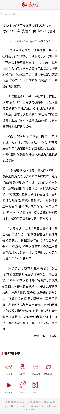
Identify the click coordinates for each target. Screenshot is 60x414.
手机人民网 (35, 368)
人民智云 (22, 387)
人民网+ (22, 368)
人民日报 (9, 368)
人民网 (3, 14)
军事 (13, 14)
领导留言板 (48, 368)
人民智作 (35, 387)
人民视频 (9, 387)
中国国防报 (44, 41)
